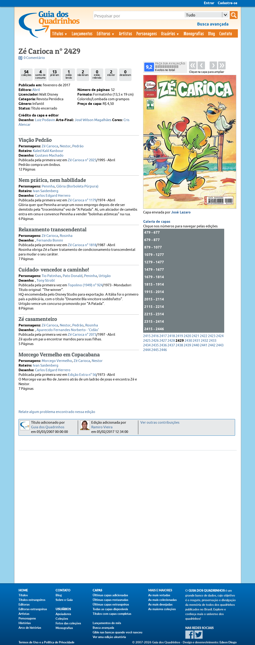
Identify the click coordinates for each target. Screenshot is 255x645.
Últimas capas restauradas (110, 600)
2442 (211, 345)
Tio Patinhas (51, 276)
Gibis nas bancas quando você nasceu (117, 632)
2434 (147, 345)
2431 (196, 341)
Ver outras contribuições (159, 422)
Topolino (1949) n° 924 (85, 285)
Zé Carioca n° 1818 (82, 245)
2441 (203, 345)
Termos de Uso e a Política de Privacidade (46, 642)
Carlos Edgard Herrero (52, 196)
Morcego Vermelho (57, 361)
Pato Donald (72, 276)
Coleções (62, 618)
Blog (211, 33)
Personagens (146, 33)
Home (23, 590)
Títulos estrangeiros (32, 600)
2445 (155, 350)
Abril (36, 90)
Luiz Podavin (45, 120)
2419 (179, 336)
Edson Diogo (228, 642)
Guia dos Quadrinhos (47, 427)
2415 (147, 336)
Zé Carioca (50, 146)
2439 (187, 345)
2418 (171, 336)
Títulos (60, 33)
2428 (171, 341)
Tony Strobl (46, 280)
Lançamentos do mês (107, 623)
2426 (155, 341)
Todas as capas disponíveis (110, 609)
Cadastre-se (227, 3)
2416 (155, 336)
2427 (163, 341)
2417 (163, 336)
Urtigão (105, 276)
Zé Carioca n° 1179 (82, 200)
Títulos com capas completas (112, 614)
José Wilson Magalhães (93, 120)
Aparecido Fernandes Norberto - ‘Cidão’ (68, 330)
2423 (211, 336)
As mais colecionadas (162, 600)
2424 (220, 336)
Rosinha (66, 236)
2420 (187, 336)
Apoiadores (63, 614)
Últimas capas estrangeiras (111, 604)
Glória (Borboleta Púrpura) (77, 186)
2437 (171, 345)
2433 (212, 341)
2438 (179, 345)
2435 (155, 345)
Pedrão (78, 146)
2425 (147, 341)
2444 (147, 350)
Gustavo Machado (49, 155)
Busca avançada (103, 627)
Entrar (209, 3)
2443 (220, 345)
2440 (195, 345)
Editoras (106, 33)
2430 (188, 341)
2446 (163, 350)
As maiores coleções (162, 609)
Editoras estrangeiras (33, 609)
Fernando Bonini (50, 240)
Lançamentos (82, 33)
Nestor (65, 146)
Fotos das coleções (68, 623)
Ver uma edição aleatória (109, 637)
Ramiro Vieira (102, 427)
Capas (97, 590)
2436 (163, 345)
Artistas (125, 33)
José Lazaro (181, 212)
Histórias (25, 623)
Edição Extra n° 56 (82, 375)
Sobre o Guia (64, 600)
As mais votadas (159, 595)
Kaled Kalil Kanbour (48, 151)
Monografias (194, 33)
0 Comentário (34, 58)
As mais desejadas (160, 604)
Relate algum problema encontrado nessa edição (57, 412)
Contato (225, 33)
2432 (204, 341)
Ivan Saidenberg (45, 191)
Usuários (170, 33)
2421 (195, 336)
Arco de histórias (30, 627)
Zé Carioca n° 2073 (82, 334)
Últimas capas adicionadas (110, 595)
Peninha (48, 186)
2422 (203, 336)
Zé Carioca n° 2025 (82, 160)
